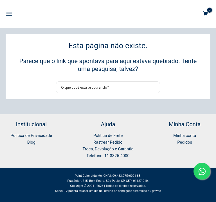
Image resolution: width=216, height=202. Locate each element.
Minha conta (184, 135)
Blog (31, 142)
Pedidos (184, 142)
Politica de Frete (108, 135)
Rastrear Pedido (107, 142)
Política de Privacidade (31, 135)
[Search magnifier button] (154, 87)
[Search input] (104, 87)
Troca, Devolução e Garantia (108, 149)
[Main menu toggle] (9, 14)
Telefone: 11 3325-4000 (108, 155)
